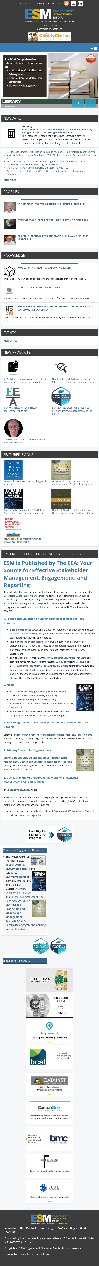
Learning (39, 3)
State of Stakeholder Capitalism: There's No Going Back (53, 217)
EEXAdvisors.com (16, 866)
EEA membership (15, 874)
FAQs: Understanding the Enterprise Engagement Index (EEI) (37, 165)
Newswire (10, 1226)
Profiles (62, 1226)
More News (10, 177)
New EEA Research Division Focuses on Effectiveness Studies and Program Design (73, 378)
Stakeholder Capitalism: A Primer (39, 285)
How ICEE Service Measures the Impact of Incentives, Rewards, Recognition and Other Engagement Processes (57, 129)
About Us (25, 3)
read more (73, 140)
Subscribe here (14, 862)
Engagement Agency (19, 787)
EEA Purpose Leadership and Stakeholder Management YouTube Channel (16, 910)
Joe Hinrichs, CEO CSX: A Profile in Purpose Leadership (51, 201)
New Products (28, 1226)
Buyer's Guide (78, 1226)
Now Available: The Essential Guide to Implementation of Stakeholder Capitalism (73, 481)
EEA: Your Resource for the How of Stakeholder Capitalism (21, 407)
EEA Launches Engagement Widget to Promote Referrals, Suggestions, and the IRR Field (72, 408)
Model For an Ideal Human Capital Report (44, 265)
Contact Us (54, 3)
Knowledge (47, 1226)
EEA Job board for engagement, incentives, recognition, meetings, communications (25, 378)
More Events (10, 338)
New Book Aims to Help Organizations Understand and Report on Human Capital (73, 509)
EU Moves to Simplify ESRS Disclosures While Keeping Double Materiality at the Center (51, 149)
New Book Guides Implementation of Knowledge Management (22, 538)
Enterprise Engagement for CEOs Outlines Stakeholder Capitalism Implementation (24, 509)
